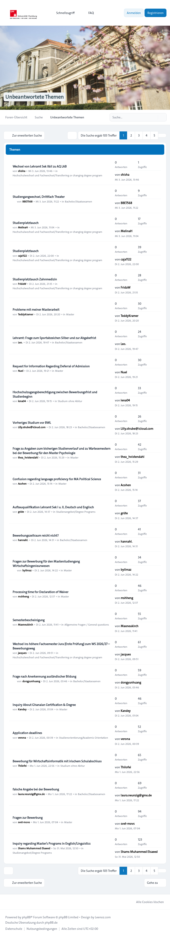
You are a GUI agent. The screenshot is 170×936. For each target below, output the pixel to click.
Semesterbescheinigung (28, 620)
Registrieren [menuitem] (155, 13)
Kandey (22, 709)
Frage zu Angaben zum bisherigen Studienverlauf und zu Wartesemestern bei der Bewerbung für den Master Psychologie (61, 450)
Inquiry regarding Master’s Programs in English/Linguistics (52, 843)
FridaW (22, 283)
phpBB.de (51, 922)
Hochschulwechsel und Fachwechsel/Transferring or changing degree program (57, 175)
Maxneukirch (25, 624)
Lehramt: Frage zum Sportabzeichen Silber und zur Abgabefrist (54, 338)
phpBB (26, 917)
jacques (22, 653)
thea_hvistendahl (28, 457)
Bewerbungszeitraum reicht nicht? (36, 535)
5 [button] (154, 135)
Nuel (20, 370)
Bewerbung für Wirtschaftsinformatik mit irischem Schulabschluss (57, 761)
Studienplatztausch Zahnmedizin (35, 279)
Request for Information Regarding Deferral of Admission (51, 366)
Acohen (22, 483)
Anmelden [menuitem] (134, 13)
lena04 (22, 401)
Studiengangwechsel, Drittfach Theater (39, 197)
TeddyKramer (25, 314)
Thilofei (22, 765)
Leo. (20, 342)
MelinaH (23, 227)
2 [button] (131, 135)
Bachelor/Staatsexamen (78, 201)
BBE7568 (27, 201)
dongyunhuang (31, 681)
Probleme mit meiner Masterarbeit (36, 310)
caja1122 (22, 255)
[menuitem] (63, 13)
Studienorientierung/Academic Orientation (83, 737)
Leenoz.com (103, 917)
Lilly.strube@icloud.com (32, 427)
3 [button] (139, 135)
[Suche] (154, 117)
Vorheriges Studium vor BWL (32, 422)
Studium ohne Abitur (70, 401)
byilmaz (26, 570)
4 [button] (146, 135)
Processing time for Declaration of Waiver (40, 592)
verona (22, 737)
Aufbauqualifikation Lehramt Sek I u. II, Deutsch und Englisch (53, 507)
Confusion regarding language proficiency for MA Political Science (57, 479)
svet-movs (24, 822)
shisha (21, 171)
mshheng (23, 596)
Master (70, 314)
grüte (21, 511)
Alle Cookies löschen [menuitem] (147, 901)
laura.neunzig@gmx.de (31, 793)
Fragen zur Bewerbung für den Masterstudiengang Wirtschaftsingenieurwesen (46, 563)
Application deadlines (27, 733)
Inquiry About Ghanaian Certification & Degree (44, 705)
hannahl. (23, 540)
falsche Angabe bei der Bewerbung (36, 789)
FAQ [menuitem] (88, 13)
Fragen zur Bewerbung (27, 817)
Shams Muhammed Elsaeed (34, 848)
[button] (162, 135)
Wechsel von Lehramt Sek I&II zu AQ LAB (40, 166)
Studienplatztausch (26, 223)
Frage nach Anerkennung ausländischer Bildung (44, 676)
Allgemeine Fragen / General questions (86, 624)
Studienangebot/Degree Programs (75, 511)
